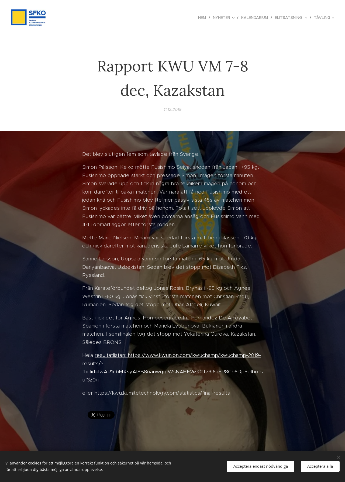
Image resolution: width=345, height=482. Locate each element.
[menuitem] (203, 17)
